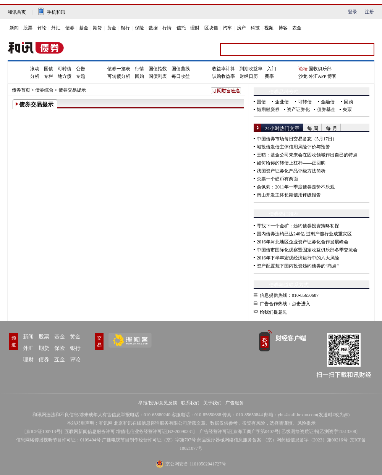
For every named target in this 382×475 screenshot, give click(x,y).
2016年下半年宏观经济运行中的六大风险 (298, 258)
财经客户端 (290, 338)
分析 (34, 76)
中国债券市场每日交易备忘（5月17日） (297, 139)
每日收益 (181, 76)
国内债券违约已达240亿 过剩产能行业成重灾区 (304, 234)
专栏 (48, 76)
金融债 (328, 102)
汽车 (227, 28)
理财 (194, 28)
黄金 (111, 28)
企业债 (282, 102)
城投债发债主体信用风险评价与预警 (293, 147)
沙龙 (303, 76)
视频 (269, 28)
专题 (80, 76)
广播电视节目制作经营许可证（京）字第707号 (149, 440)
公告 (80, 68)
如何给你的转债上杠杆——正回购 (291, 163)
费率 (269, 76)
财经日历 (249, 76)
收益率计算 (223, 68)
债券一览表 (118, 68)
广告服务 (234, 403)
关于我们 (212, 403)
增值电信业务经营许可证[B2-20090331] (155, 431)
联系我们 (190, 403)
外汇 (55, 28)
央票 (347, 109)
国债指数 (158, 68)
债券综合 (44, 90)
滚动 (34, 68)
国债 (48, 68)
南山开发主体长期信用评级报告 (289, 195)
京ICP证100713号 (43, 431)
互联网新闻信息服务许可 (90, 431)
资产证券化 (298, 109)
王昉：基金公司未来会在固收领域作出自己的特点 (307, 155)
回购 (139, 76)
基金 (83, 28)
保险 (139, 28)
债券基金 (326, 109)
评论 (42, 28)
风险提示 (306, 423)
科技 (255, 28)
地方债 (64, 76)
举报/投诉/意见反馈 (158, 403)
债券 (69, 28)
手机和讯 (56, 12)
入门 (271, 68)
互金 (59, 359)
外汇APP (317, 76)
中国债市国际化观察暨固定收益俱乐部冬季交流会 (307, 250)
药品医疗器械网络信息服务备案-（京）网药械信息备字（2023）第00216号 (272, 440)
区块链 (211, 28)
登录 (352, 11)
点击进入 (301, 303)
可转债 (64, 68)
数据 (153, 28)
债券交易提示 (72, 90)
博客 (283, 28)
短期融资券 (268, 109)
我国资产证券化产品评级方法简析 (291, 171)
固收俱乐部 (320, 68)
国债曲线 (181, 68)
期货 (97, 28)
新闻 (14, 28)
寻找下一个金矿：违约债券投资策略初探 (298, 226)
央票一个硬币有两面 (277, 179)
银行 (125, 28)
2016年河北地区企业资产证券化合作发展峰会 (302, 242)
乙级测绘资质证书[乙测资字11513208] (320, 431)
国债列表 (158, 76)
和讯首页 (17, 12)
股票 (27, 28)
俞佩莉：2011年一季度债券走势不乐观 (296, 187)
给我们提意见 (273, 312)
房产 (241, 28)
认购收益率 (223, 76)
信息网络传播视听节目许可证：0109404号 (58, 440)
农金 (296, 28)
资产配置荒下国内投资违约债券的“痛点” (298, 266)
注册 (369, 11)
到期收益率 (251, 68)
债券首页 (21, 90)
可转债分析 (118, 76)
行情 (167, 28)
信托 (181, 28)
